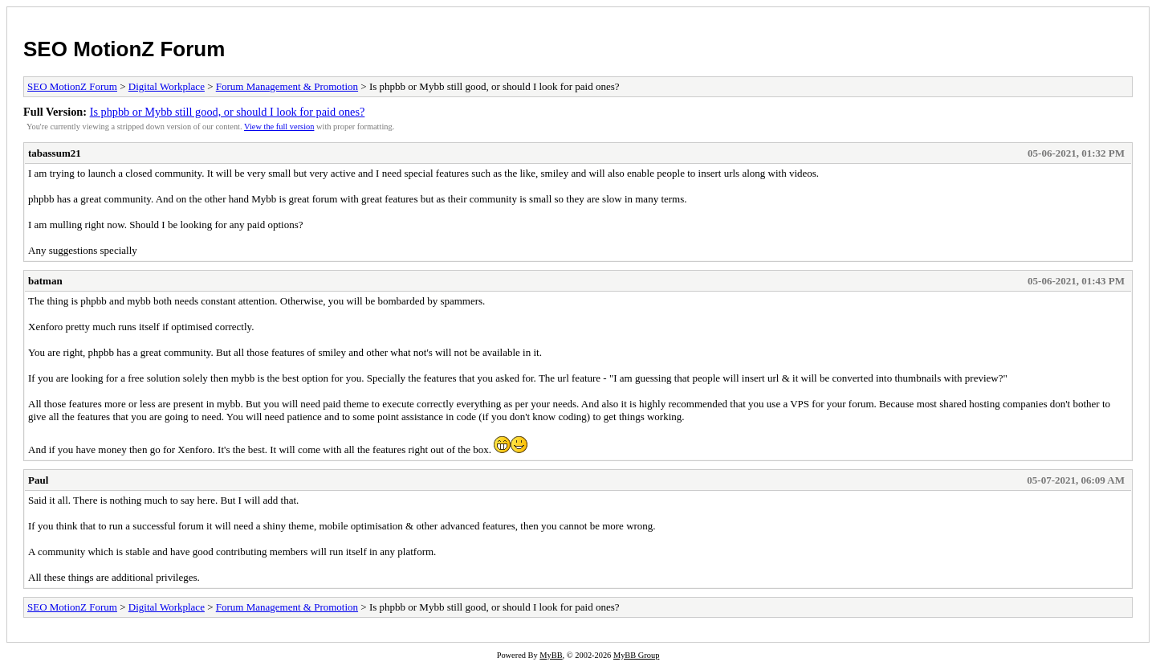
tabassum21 (54, 153)
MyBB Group (636, 655)
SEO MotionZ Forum (124, 49)
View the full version (279, 126)
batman (45, 281)
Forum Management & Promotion (287, 86)
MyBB (550, 655)
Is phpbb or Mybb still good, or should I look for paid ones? (227, 111)
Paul (38, 480)
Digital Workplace (166, 86)
